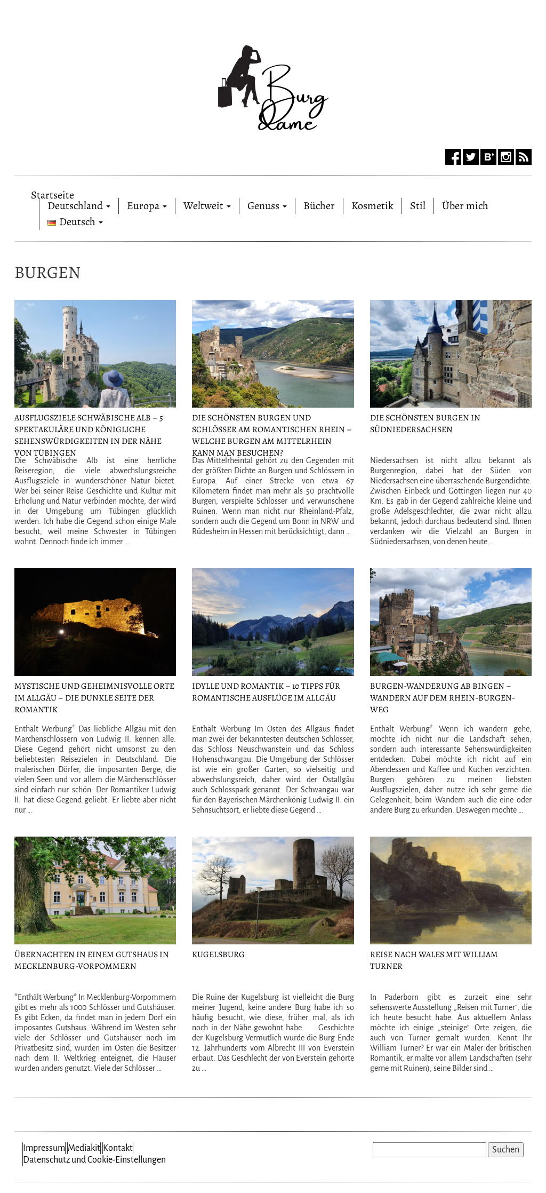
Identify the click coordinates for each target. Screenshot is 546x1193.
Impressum (44, 1148)
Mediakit (84, 1148)
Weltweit (207, 205)
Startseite (52, 193)
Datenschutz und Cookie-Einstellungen (94, 1160)
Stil (417, 205)
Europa (147, 205)
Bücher (319, 205)
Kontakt (118, 1148)
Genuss (267, 205)
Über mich (465, 205)
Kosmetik (372, 205)
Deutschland (78, 205)
